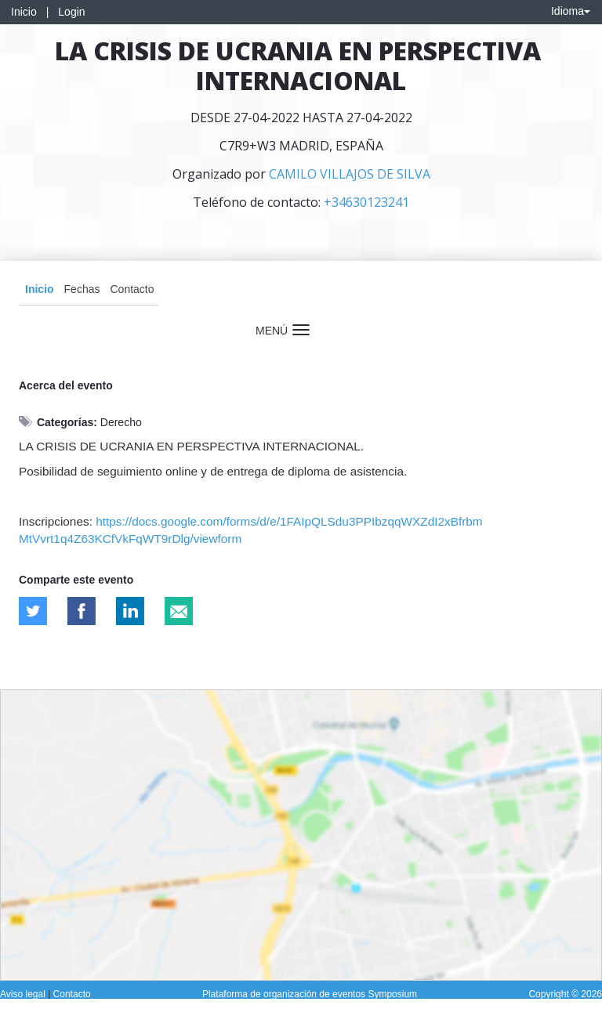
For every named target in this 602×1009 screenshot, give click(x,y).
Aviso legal (24, 994)
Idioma (570, 11)
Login (71, 11)
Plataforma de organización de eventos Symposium (309, 994)
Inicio (24, 11)
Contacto (132, 289)
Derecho (121, 422)
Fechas (82, 289)
